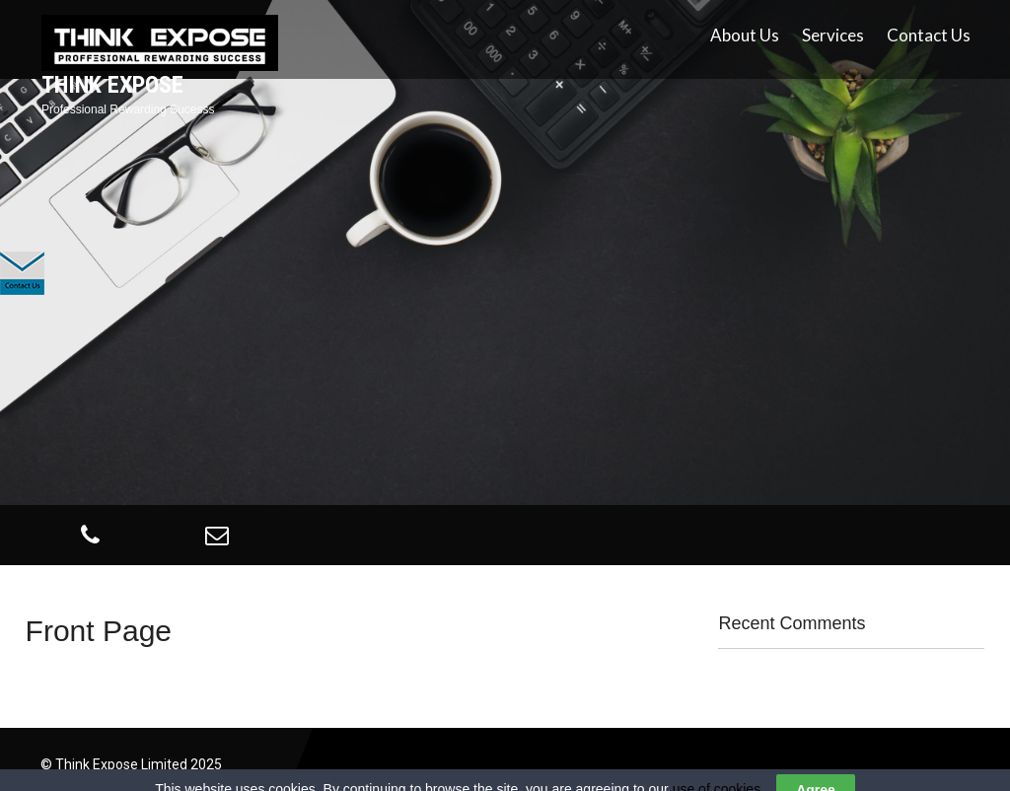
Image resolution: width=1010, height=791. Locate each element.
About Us (744, 35)
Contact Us (929, 35)
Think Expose (112, 85)
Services (833, 35)
